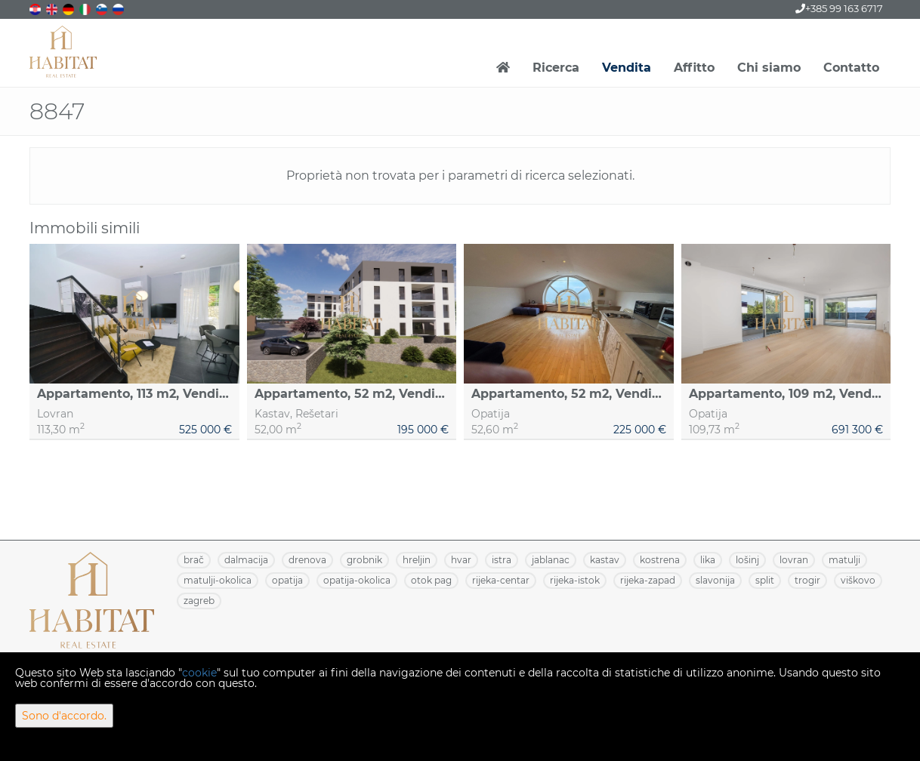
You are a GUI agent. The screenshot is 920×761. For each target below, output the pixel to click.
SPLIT (764, 580)
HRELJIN (417, 559)
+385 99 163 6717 (839, 8)
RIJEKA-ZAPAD (647, 580)
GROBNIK (364, 559)
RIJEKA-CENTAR (500, 580)
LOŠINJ (747, 559)
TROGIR (807, 580)
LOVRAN (794, 559)
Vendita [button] (626, 67)
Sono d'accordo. (64, 715)
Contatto (851, 67)
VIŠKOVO (858, 580)
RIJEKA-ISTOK (575, 580)
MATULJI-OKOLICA (218, 580)
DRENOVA (307, 559)
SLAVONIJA (715, 580)
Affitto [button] (694, 67)
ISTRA (501, 559)
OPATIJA (287, 580)
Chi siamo (769, 67)
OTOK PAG (431, 580)
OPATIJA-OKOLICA (357, 580)
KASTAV (604, 559)
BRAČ (194, 559)
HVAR (461, 559)
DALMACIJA (246, 559)
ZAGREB (199, 600)
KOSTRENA (660, 559)
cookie (199, 672)
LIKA (707, 559)
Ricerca (556, 67)
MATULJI (844, 559)
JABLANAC (551, 559)
